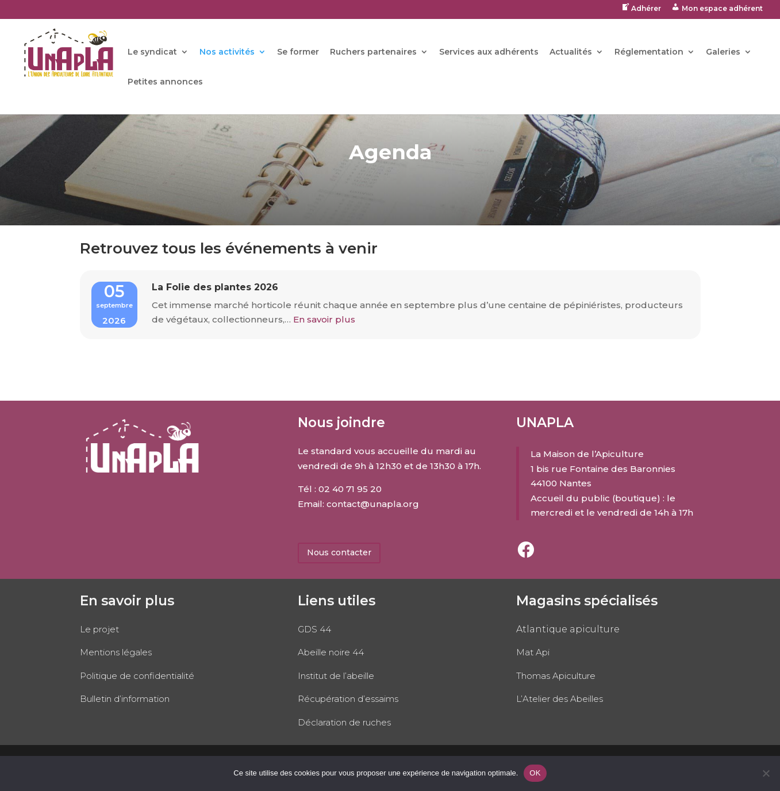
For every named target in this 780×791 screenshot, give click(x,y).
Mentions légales (116, 652)
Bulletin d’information (125, 698)
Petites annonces (165, 82)
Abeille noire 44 (331, 652)
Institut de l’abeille (336, 675)
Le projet (99, 629)
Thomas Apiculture (555, 675)
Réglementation (648, 52)
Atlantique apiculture (568, 629)
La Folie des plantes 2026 (215, 287)
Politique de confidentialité (137, 675)
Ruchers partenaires (373, 52)
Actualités (571, 52)
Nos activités (227, 52)
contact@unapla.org (372, 503)
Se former (298, 52)
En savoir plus (323, 319)
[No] (765, 773)
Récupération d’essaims (348, 698)
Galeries (723, 52)
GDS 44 (314, 629)
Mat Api (533, 652)
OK (534, 773)
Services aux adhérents (489, 52)
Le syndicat (152, 52)
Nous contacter (339, 552)
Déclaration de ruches (344, 722)
